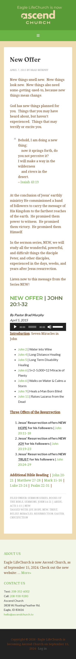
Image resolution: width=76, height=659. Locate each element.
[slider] (32, 327)
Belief (14, 513)
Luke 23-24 (18, 485)
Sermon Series (38, 498)
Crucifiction (19, 517)
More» (26, 573)
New (45, 509)
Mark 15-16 (53, 480)
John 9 (22, 391)
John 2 (22, 349)
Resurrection (43, 513)
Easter (59, 513)
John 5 (22, 360)
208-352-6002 (20, 591)
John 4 (22, 354)
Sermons (31, 501)
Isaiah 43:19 (29, 182)
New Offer (25, 59)
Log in (42, 648)
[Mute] (49, 327)
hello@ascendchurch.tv (18, 614)
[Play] (15, 327)
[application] (38, 327)
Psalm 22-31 (40, 485)
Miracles (26, 513)
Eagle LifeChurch (38, 14)
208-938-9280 (19, 596)
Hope (37, 509)
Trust (53, 509)
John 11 (23, 396)
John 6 (22, 370)
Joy (31, 509)
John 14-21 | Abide (50, 501)
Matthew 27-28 (29, 480)
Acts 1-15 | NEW (20, 505)
